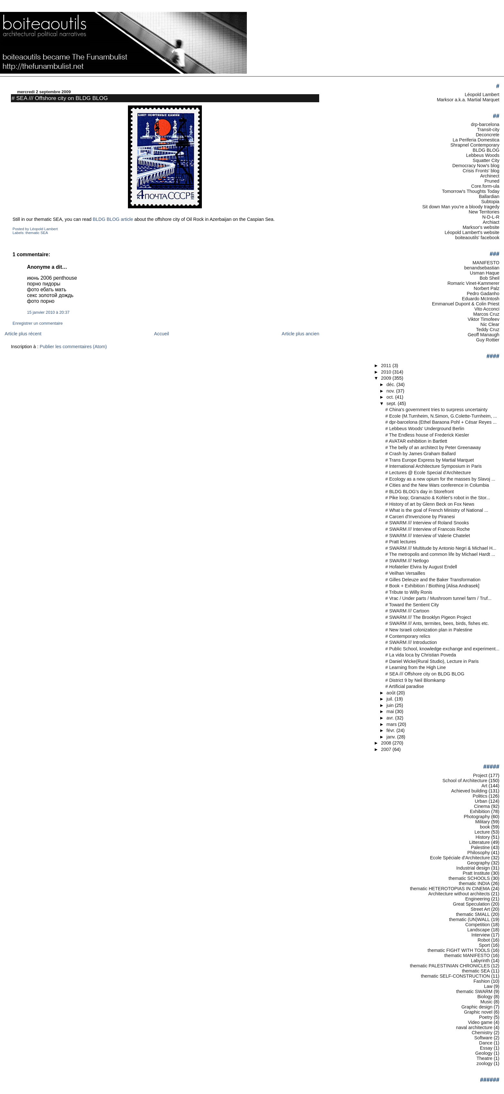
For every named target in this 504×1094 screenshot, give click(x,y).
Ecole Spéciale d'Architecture (460, 857)
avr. (390, 717)
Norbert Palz (487, 288)
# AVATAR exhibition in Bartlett (416, 441)
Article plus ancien (300, 333)
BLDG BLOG (486, 150)
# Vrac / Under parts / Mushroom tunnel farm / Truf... (438, 598)
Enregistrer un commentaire (38, 323)
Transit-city (488, 129)
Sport (484, 945)
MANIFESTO (486, 262)
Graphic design (476, 1006)
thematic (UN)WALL (469, 919)
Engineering (477, 898)
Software (483, 1037)
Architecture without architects (459, 893)
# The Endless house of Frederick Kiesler (427, 435)
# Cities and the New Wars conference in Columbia (437, 485)
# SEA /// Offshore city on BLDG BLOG (60, 98)
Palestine (480, 847)
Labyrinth (480, 960)
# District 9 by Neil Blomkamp (415, 680)
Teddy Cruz (488, 329)
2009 (386, 378)
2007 (386, 749)
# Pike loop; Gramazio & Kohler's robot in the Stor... (437, 497)
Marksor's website (481, 227)
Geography (478, 862)
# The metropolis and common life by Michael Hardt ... (440, 554)
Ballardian (489, 196)
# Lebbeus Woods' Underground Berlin (424, 428)
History (482, 837)
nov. (391, 390)
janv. (391, 736)
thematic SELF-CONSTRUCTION (455, 976)
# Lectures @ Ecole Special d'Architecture (428, 472)
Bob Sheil (489, 278)
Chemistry (482, 1032)
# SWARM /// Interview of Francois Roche (427, 529)
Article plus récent (22, 333)
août (391, 692)
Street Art (480, 909)
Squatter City (486, 160)
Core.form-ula (485, 186)
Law (488, 986)
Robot (484, 940)
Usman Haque (485, 273)
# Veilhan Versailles (405, 573)
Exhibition (480, 811)
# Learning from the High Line (415, 667)
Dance (486, 1042)
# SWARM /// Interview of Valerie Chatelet (427, 535)
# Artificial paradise (404, 686)
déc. (391, 384)
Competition (477, 924)
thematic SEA (36, 233)
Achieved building (469, 790)
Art (484, 785)
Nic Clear (490, 324)
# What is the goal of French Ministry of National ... (436, 510)
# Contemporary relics (407, 636)
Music (487, 1001)
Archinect (490, 175)
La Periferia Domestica (476, 139)
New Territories (484, 211)
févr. (391, 730)
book (485, 826)
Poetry (486, 1017)
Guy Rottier (488, 339)
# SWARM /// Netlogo (407, 560)
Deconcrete (487, 134)
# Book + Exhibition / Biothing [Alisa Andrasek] (432, 585)
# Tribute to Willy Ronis (408, 592)
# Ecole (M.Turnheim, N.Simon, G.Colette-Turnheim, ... (441, 416)
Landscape (478, 929)
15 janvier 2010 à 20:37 (48, 312)
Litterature (479, 842)
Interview (481, 934)
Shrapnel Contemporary (474, 145)
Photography (477, 816)
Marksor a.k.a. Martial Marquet (468, 99)
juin (390, 705)
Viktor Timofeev (484, 319)
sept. (392, 403)
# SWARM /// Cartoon (407, 610)
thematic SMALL (473, 914)
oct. (390, 397)
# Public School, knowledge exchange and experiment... (442, 648)
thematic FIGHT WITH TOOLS (459, 950)
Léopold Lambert (482, 94)
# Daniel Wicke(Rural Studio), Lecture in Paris (432, 661)
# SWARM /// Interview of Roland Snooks (427, 522)
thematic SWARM (474, 991)
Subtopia (490, 201)
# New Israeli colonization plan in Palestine (429, 629)
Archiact (491, 222)
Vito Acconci (487, 309)
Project (480, 775)
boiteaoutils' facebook (477, 237)
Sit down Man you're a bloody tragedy (461, 206)
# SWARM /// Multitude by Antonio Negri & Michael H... (441, 548)
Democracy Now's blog (475, 165)
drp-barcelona (485, 124)
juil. (390, 698)
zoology (485, 1063)
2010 (386, 372)
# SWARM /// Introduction (411, 642)
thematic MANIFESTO (467, 955)
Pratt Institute (476, 873)
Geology (483, 1053)
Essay (486, 1048)
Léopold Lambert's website (472, 232)
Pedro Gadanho (483, 293)
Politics (480, 796)
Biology (484, 996)
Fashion (481, 981)
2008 (386, 743)
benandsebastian (481, 267)
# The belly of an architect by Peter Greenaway (433, 447)
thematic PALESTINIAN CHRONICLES (450, 965)
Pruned (491, 181)
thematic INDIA (474, 883)
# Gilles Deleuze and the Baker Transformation (433, 579)
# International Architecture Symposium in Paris (433, 466)
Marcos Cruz (486, 314)
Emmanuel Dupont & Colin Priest (466, 303)
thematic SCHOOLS (469, 878)
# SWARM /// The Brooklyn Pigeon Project (428, 617)
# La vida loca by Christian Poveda (420, 654)
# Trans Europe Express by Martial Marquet (429, 460)
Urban (481, 801)
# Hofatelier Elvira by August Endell (421, 566)
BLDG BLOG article (114, 219)
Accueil (161, 333)
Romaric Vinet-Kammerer (473, 283)
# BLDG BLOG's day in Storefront (419, 491)
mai (390, 711)
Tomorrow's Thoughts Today (471, 191)
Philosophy (478, 852)
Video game (480, 1022)
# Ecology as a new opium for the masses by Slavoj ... (440, 479)
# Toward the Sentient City (412, 604)
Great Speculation (471, 904)
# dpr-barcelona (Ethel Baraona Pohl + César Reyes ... (441, 422)
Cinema (482, 806)
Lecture (482, 832)
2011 (386, 365)
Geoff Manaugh (484, 334)
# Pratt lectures (400, 541)
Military (482, 821)
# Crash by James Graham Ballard (420, 453)
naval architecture (474, 1027)
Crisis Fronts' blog (481, 170)
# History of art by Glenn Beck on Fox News (429, 504)
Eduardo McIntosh (481, 298)
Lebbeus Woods (483, 155)
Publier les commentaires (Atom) (73, 346)
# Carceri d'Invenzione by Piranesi (420, 516)
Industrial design (473, 868)
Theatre (485, 1058)
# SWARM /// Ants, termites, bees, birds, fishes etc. (437, 623)
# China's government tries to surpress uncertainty (436, 409)
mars (392, 724)
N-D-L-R (490, 217)
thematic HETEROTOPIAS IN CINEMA (450, 888)
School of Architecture (464, 780)
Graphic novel (478, 1012)
